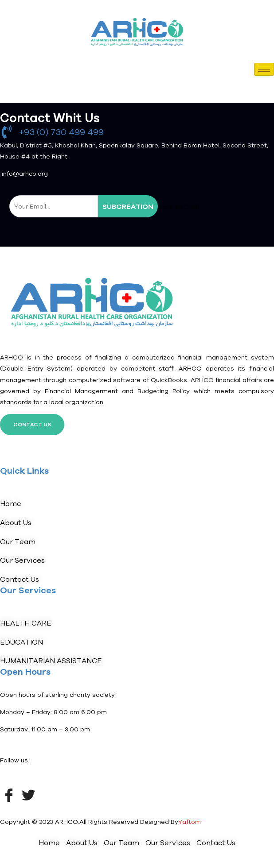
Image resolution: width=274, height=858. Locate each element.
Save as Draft (179, 206)
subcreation (127, 206)
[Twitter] (28, 794)
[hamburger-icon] (264, 69)
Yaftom (189, 821)
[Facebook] (9, 794)
